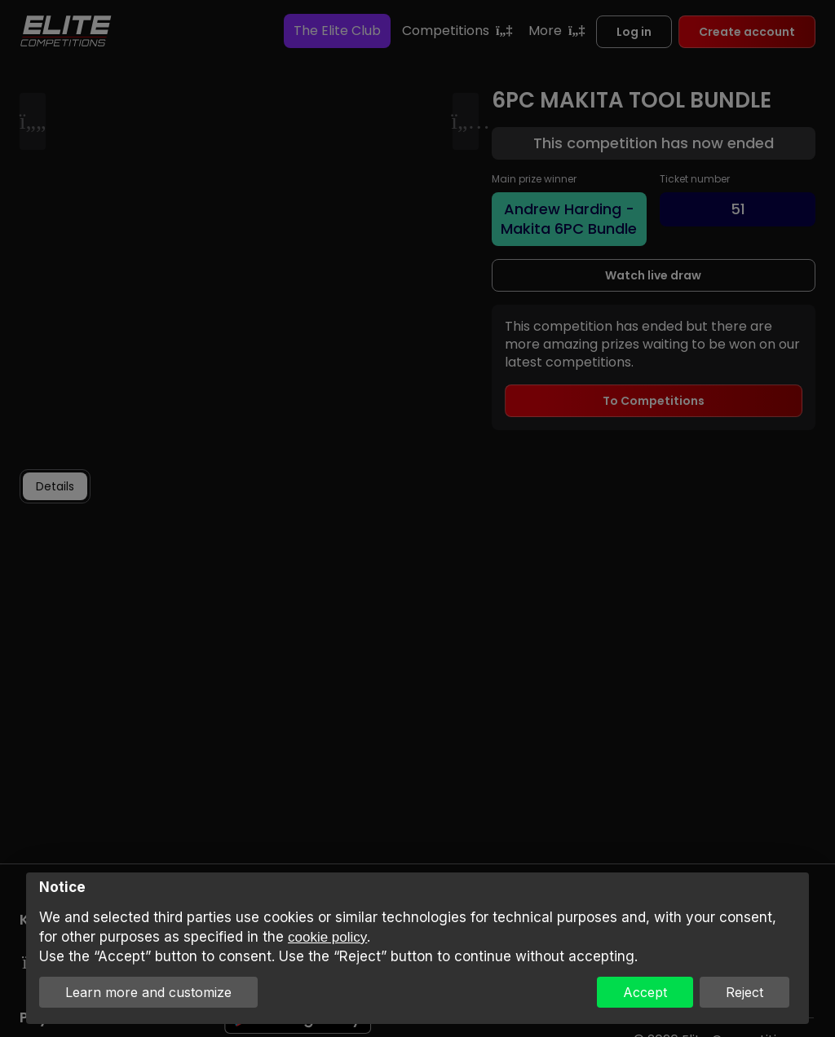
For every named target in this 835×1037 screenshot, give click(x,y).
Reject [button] (744, 992)
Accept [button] (645, 992)
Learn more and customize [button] (148, 992)
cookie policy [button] (327, 937)
